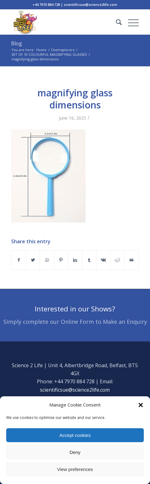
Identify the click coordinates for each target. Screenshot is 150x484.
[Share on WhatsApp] (47, 260)
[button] (141, 405)
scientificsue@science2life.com (75, 389)
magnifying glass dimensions (75, 98)
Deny (74, 452)
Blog (16, 43)
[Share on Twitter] (33, 260)
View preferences (75, 469)
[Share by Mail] (132, 260)
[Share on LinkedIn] (75, 260)
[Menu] (130, 22)
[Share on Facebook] (18, 260)
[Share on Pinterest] (61, 260)
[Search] (116, 22)
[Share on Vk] (103, 260)
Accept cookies (75, 435)
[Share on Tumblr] (89, 260)
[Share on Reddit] (117, 260)
